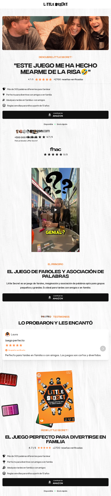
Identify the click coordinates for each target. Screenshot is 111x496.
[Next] (103, 348)
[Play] (55, 209)
